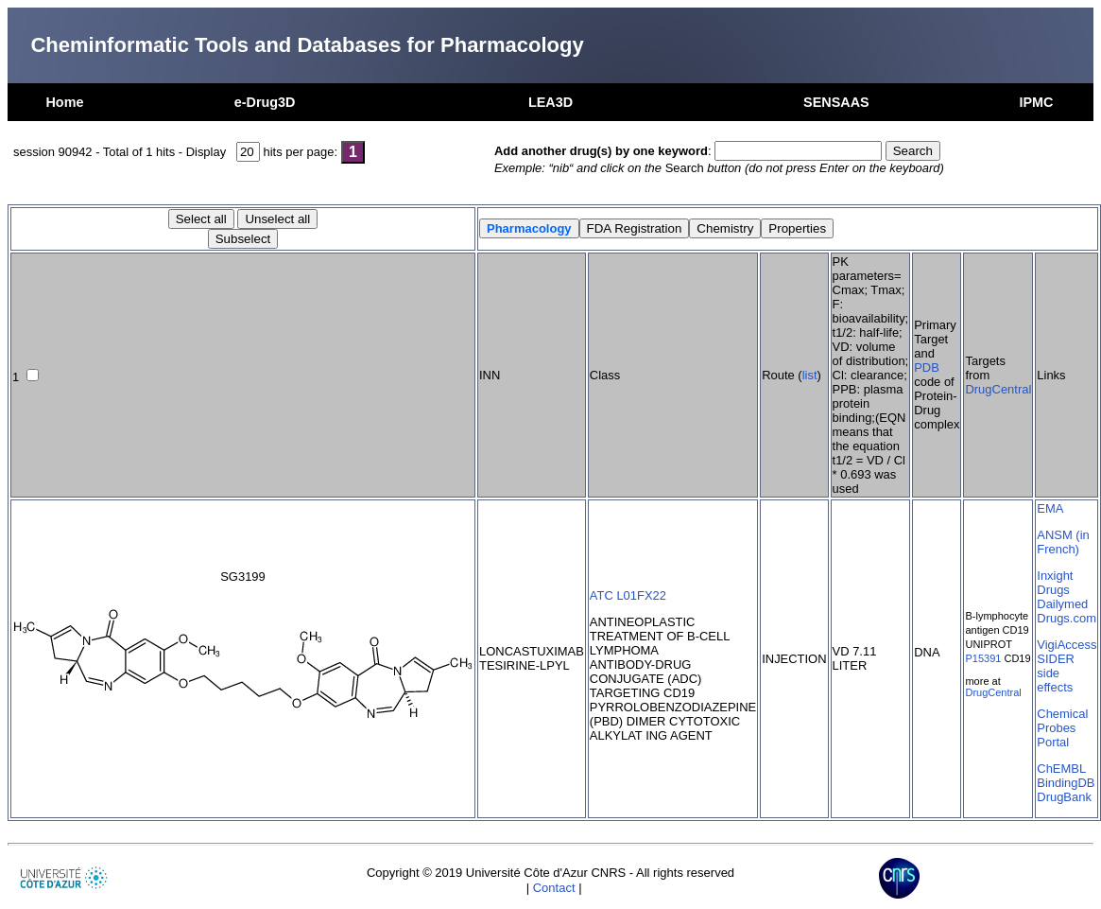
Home (64, 102)
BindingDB (1065, 783)
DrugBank (1064, 797)
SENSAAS (836, 102)
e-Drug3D (265, 102)
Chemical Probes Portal (1062, 728)
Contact (554, 888)
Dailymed (1062, 604)
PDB (926, 367)
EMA (1050, 508)
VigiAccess (1066, 645)
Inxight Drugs (1055, 582)
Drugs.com (1066, 618)
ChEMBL (1061, 768)
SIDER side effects (1056, 673)
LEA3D (550, 102)
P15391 (983, 658)
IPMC (1037, 102)
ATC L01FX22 (628, 595)
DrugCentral (998, 389)
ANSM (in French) (1063, 542)
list (809, 375)
